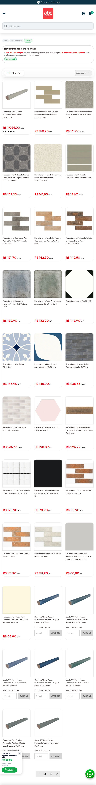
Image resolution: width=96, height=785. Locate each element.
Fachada (28, 40)
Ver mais (10, 59)
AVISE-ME (55, 633)
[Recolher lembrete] (19, 753)
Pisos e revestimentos (16, 40)
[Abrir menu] (4, 14)
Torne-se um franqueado (48, 2)
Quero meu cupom (9, 770)
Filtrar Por (14, 73)
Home (5, 40)
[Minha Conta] (83, 14)
